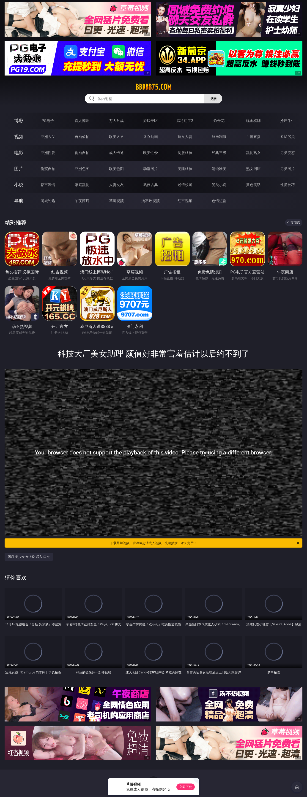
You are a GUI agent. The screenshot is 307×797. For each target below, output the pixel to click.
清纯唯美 (219, 168)
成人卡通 (116, 152)
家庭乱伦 (82, 184)
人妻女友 (116, 184)
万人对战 (116, 120)
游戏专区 (150, 120)
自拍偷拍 (82, 136)
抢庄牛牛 (287, 120)
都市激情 (48, 184)
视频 (18, 136)
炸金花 (219, 120)
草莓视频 (116, 200)
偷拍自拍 (82, 152)
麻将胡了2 (184, 120)
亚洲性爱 (48, 152)
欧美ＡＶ (116, 136)
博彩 (18, 120)
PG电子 (48, 120)
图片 (18, 168)
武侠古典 (150, 184)
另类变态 (287, 152)
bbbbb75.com (154, 87)
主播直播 (253, 136)
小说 (18, 184)
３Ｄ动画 (150, 136)
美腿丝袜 (185, 168)
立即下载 (185, 787)
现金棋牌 (253, 120)
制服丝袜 (185, 152)
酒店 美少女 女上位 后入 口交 (29, 556)
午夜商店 (82, 200)
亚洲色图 (82, 168)
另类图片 (287, 168)
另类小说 (219, 184)
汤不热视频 (150, 200)
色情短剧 (219, 200)
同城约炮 (48, 200)
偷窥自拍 (48, 168)
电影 (18, 152)
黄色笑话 (253, 184)
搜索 (213, 98)
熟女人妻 (185, 136)
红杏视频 (185, 200)
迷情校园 (185, 184)
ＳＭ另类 (287, 136)
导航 (18, 200)
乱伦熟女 (253, 152)
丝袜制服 (219, 136)
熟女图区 (253, 168)
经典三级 (219, 152)
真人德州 (82, 120)
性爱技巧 (287, 184)
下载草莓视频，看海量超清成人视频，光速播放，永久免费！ (205, 543)
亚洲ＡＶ (48, 136)
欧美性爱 (150, 152)
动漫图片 (150, 168)
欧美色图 (116, 168)
